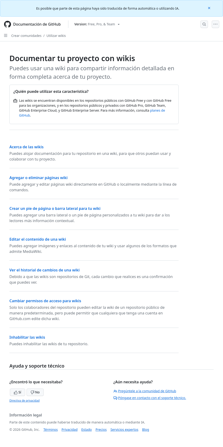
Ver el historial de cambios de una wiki (44, 270)
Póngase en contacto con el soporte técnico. (149, 398)
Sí (17, 392)
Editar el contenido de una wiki (37, 239)
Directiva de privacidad (24, 401)
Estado (86, 429)
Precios (101, 429)
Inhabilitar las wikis (27, 337)
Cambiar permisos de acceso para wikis (45, 300)
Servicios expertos (124, 429)
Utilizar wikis (56, 35)
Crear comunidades (26, 35)
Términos (50, 429)
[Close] (209, 7)
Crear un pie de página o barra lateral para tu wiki (55, 208)
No (35, 392)
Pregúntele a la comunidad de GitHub (144, 391)
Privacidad (70, 429)
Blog (145, 429)
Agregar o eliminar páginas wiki (38, 177)
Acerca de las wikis (26, 146)
